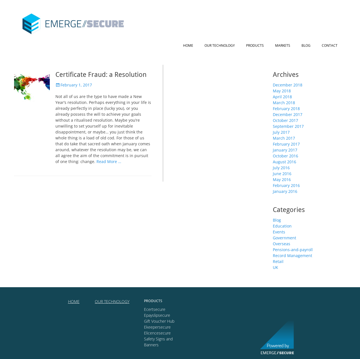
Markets (282, 45)
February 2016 (286, 185)
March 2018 (284, 102)
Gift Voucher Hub (159, 321)
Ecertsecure (154, 309)
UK (275, 267)
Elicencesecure (157, 333)
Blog (306, 45)
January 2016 (285, 191)
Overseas (281, 243)
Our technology (219, 45)
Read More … (108, 161)
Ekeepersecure (157, 327)
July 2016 (281, 167)
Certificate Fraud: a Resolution (101, 75)
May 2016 (282, 179)
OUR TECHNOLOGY (112, 301)
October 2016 (285, 156)
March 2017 (284, 138)
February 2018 (286, 108)
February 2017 (286, 144)
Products (255, 45)
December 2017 (287, 114)
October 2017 (285, 120)
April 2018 (282, 96)
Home (188, 45)
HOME (74, 301)
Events (279, 232)
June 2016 (282, 173)
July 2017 (281, 132)
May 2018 (282, 90)
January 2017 (285, 150)
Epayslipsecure (157, 315)
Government (284, 237)
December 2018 (287, 85)
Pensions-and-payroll (293, 249)
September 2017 (288, 126)
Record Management (292, 255)
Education (282, 226)
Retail (278, 261)
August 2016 (284, 161)
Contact (330, 45)
